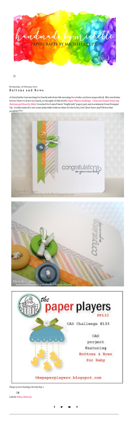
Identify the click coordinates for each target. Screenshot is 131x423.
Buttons (27, 396)
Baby (19, 396)
